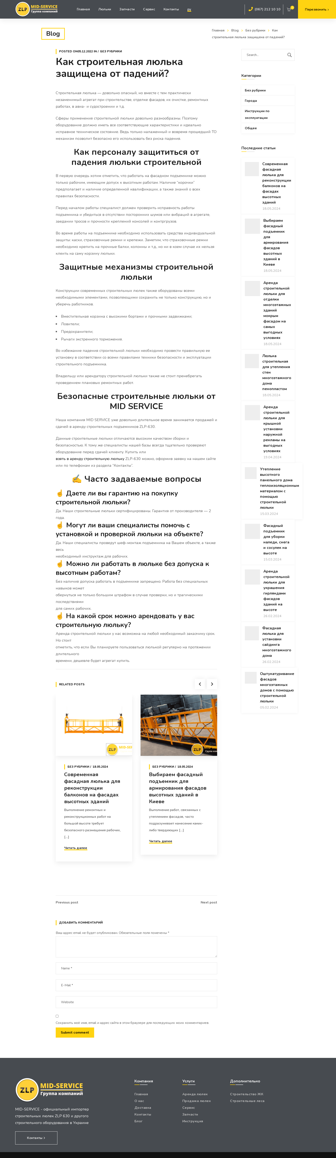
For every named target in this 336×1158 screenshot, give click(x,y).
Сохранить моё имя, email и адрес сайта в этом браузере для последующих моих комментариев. (132, 1023)
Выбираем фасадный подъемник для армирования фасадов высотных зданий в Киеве (177, 803)
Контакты (142, 1114)
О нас (139, 1101)
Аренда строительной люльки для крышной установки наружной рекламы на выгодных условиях (276, 428)
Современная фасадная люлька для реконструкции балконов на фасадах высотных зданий (92, 803)
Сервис (188, 1107)
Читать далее (75, 863)
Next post (209, 902)
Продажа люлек (196, 1101)
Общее (251, 128)
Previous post (67, 902)
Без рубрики (255, 30)
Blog (235, 30)
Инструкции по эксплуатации (257, 114)
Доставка (142, 1107)
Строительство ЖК (246, 1094)
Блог (138, 1121)
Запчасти (190, 1114)
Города (251, 100)
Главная (218, 30)
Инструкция (192, 1121)
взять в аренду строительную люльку (90, 458)
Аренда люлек (195, 1094)
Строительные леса (247, 1101)
